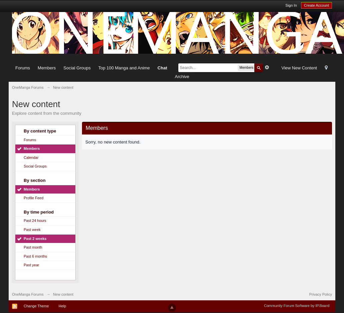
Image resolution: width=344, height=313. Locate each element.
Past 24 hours (35, 221)
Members (47, 67)
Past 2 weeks (35, 239)
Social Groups (77, 67)
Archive (182, 76)
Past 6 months (35, 256)
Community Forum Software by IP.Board (296, 306)
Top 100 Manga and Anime (124, 67)
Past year (31, 265)
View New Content (299, 67)
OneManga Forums (28, 294)
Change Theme (36, 306)
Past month (33, 247)
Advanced (267, 67)
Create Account (316, 5)
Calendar (31, 157)
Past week (32, 230)
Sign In (291, 5)
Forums (22, 67)
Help (62, 306)
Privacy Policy (320, 294)
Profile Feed (33, 198)
